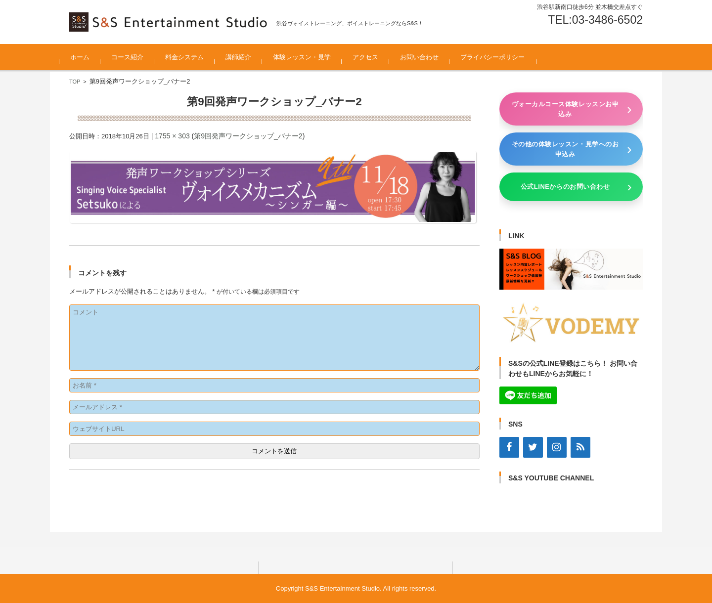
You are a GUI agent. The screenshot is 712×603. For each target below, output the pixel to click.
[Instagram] (557, 447)
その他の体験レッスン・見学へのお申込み (565, 149)
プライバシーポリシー (502, 57)
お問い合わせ (429, 57)
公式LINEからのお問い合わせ (565, 186)
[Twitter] (533, 447)
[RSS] (580, 447)
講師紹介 (248, 57)
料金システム (194, 57)
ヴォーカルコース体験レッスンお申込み (565, 109)
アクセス (375, 57)
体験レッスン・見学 (312, 57)
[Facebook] (509, 447)
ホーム (89, 57)
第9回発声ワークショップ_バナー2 (248, 136)
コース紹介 (137, 57)
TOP (74, 82)
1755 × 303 (172, 136)
